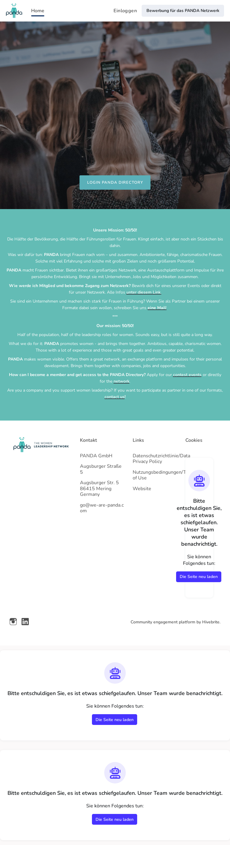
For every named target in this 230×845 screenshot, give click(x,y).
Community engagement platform (163, 622)
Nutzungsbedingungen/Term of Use (164, 475)
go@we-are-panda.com (102, 508)
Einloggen (125, 10)
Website (142, 488)
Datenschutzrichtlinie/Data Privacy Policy (161, 459)
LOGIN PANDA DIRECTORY (115, 182)
